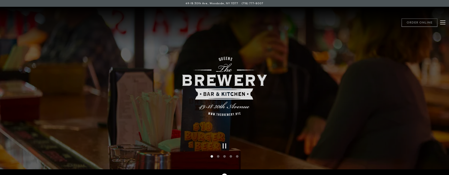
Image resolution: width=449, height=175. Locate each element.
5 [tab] (237, 155)
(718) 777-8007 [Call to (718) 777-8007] (252, 3)
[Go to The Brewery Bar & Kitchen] (212, 3)
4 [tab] (231, 155)
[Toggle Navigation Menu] (443, 22)
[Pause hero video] (224, 144)
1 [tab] (212, 155)
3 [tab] (224, 155)
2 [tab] (218, 155)
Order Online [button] (420, 22)
